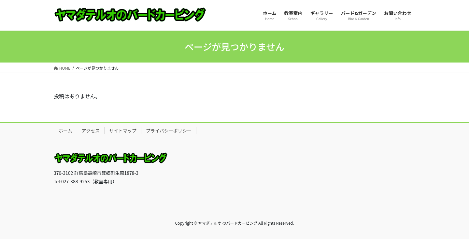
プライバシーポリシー (169, 130)
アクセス (91, 130)
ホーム (65, 130)
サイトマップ (122, 130)
